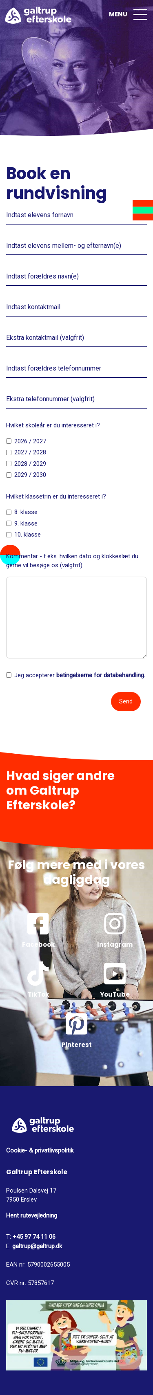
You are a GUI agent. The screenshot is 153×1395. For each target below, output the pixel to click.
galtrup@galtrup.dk (37, 1246)
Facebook (38, 930)
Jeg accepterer (79, 675)
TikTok (38, 980)
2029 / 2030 (30, 474)
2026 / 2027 (30, 441)
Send (126, 701)
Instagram (115, 930)
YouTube (115, 980)
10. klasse (27, 534)
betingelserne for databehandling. (100, 675)
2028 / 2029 (30, 463)
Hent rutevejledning (31, 1215)
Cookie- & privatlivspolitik (39, 1150)
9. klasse (26, 523)
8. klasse (26, 512)
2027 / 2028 (30, 452)
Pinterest (76, 1030)
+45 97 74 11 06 (33, 1236)
